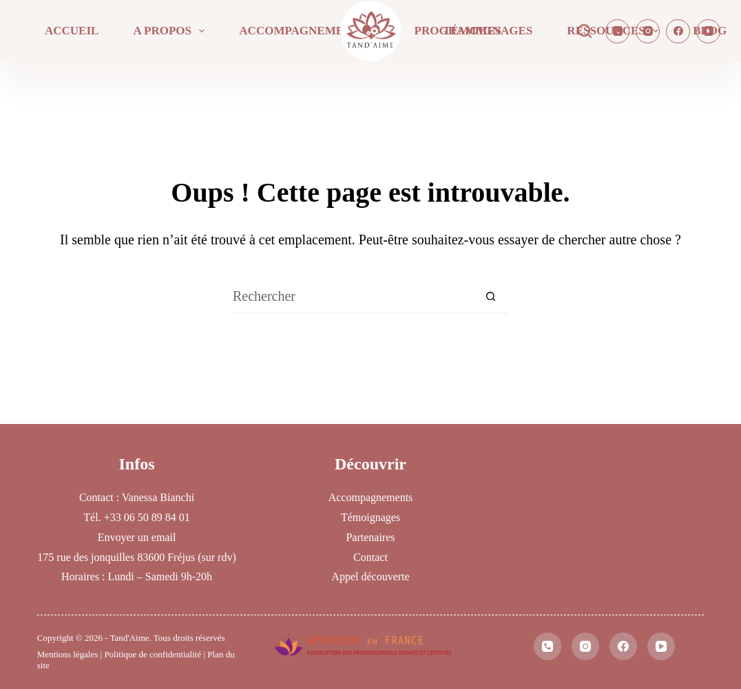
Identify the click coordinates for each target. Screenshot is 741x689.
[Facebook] (678, 31)
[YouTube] (708, 31)
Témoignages (487, 30)
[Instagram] (648, 31)
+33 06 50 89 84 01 (147, 517)
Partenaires (370, 537)
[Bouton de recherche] (491, 296)
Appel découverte (370, 576)
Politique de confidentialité (152, 654)
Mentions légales (67, 654)
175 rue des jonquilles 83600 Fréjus (116, 557)
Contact (370, 557)
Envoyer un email (137, 537)
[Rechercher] (585, 31)
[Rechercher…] (353, 296)
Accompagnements (312, 31)
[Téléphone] (617, 31)
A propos (171, 31)
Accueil (71, 30)
